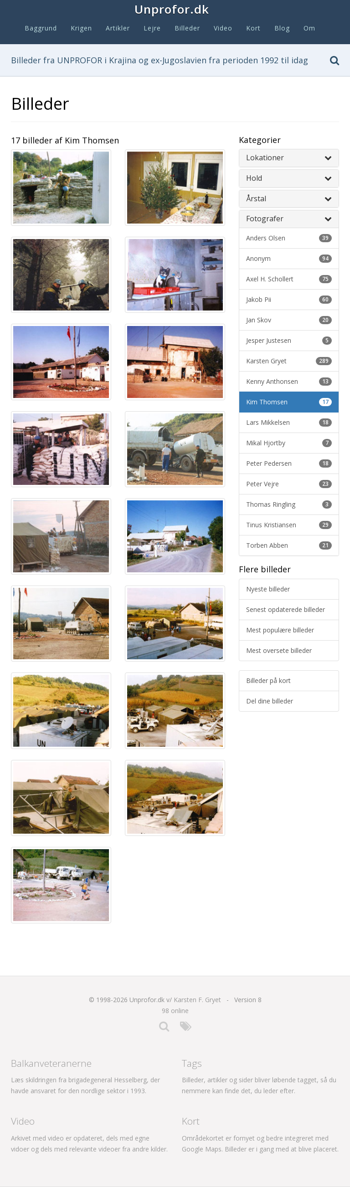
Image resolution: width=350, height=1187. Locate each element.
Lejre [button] (152, 28)
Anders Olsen (289, 238)
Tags (192, 1063)
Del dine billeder (269, 701)
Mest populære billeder (280, 630)
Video (223, 28)
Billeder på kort (268, 680)
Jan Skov (289, 320)
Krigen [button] (81, 28)
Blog (282, 28)
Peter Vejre (289, 483)
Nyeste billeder (268, 589)
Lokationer (289, 158)
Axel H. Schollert (289, 279)
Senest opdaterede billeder (285, 609)
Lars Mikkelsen (289, 422)
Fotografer (289, 219)
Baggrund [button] (41, 28)
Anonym (289, 258)
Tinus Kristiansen (289, 524)
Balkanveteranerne (51, 1063)
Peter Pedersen (289, 463)
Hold (289, 178)
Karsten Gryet (289, 361)
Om (309, 28)
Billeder (187, 28)
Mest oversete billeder (279, 650)
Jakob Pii (289, 299)
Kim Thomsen (289, 401)
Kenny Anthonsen (289, 381)
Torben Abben (289, 545)
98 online (175, 1010)
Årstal (289, 199)
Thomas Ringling (289, 504)
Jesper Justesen (289, 340)
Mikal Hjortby (289, 442)
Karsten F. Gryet (197, 999)
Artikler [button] (118, 28)
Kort (253, 28)
